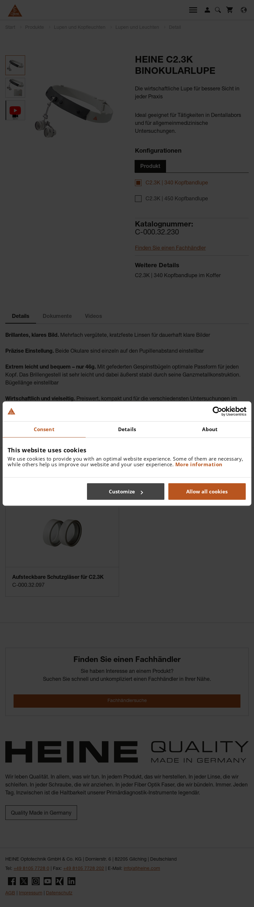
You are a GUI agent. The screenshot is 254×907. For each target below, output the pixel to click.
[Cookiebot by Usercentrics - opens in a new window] (217, 411)
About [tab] (210, 429)
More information (199, 464)
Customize (126, 491)
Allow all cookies (207, 491)
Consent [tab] (44, 429)
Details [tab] (127, 429)
